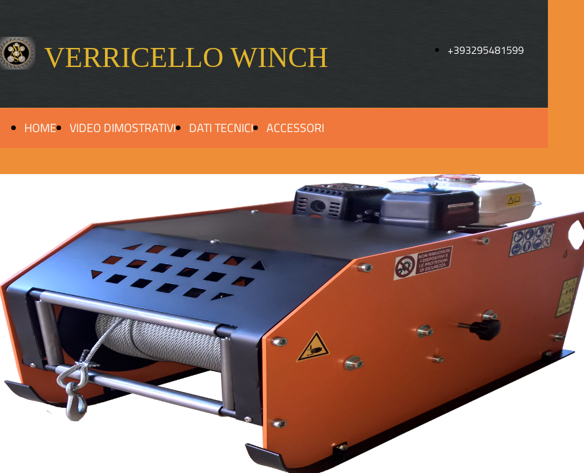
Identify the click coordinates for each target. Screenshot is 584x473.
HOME (40, 128)
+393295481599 (486, 50)
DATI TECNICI (221, 128)
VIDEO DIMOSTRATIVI (123, 128)
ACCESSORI (295, 128)
